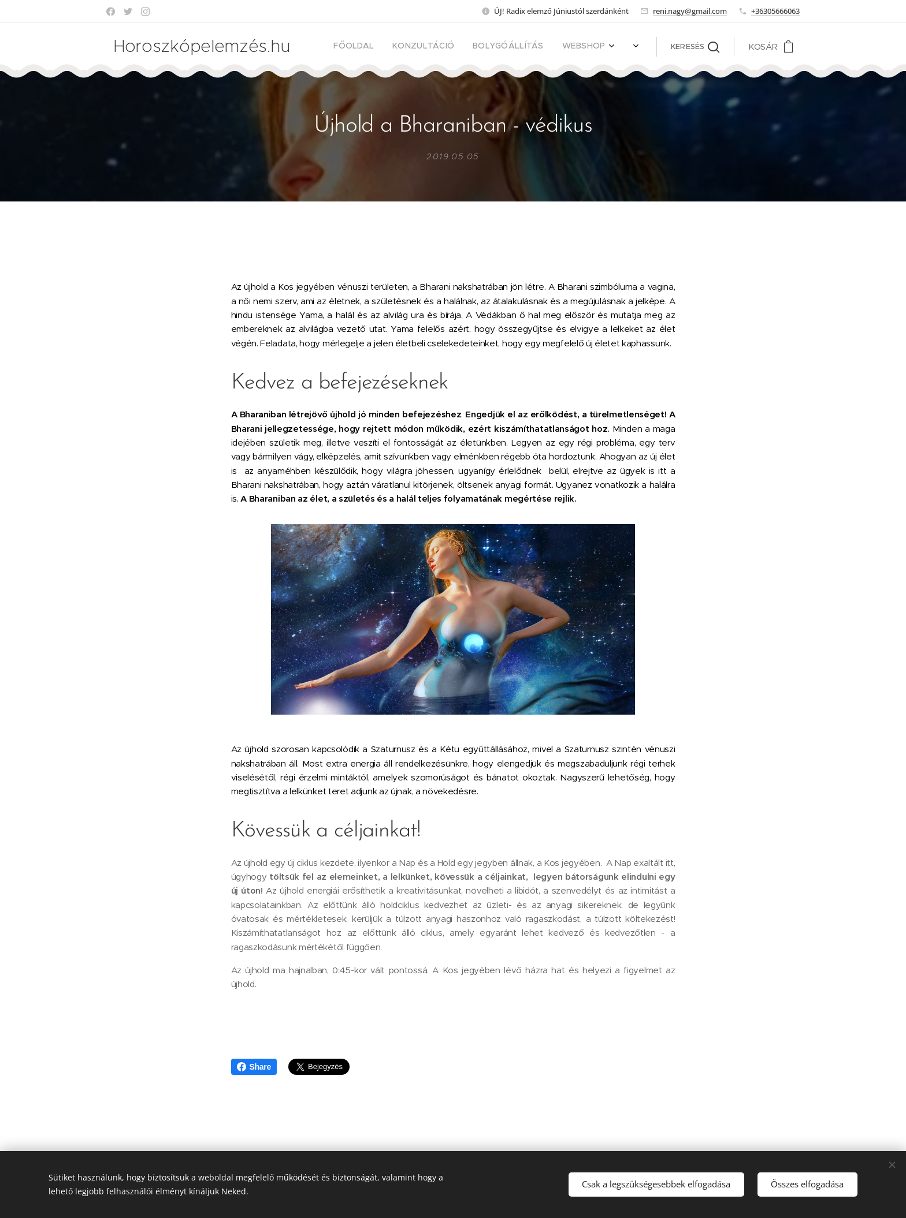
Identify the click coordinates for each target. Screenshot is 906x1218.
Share (254, 1066)
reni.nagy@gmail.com (690, 11)
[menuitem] (461, 46)
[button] (695, 46)
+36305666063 (775, 11)
